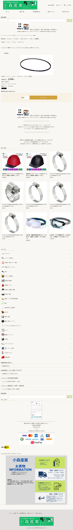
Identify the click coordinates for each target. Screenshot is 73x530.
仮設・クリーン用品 (8, 348)
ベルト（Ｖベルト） (8, 35)
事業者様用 (6, 357)
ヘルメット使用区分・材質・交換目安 (11, 389)
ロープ (5, 330)
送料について (51, 11)
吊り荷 (5, 312)
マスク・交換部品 (9, 276)
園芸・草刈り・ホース (8, 321)
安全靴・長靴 (6, 294)
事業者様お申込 (5, 366)
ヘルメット (7, 253)
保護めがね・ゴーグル (8, 267)
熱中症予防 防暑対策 (8, 307)
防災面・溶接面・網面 (8, 289)
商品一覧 (22, 11)
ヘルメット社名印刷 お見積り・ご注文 (11, 381)
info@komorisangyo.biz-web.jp (48, 31)
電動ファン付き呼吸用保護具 (10, 298)
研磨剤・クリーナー (8, 334)
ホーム (7, 11)
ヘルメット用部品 (7, 258)
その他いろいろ (7, 352)
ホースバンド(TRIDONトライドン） (11, 325)
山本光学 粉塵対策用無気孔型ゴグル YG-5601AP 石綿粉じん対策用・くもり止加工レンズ (36, 236)
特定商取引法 (36, 11)
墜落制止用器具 (7, 280)
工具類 (5, 339)
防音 (4, 303)
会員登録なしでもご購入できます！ (10, 373)
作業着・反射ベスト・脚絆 (9, 262)
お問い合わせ (65, 11)
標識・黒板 (6, 316)
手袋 (4, 271)
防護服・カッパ (7, 285)
